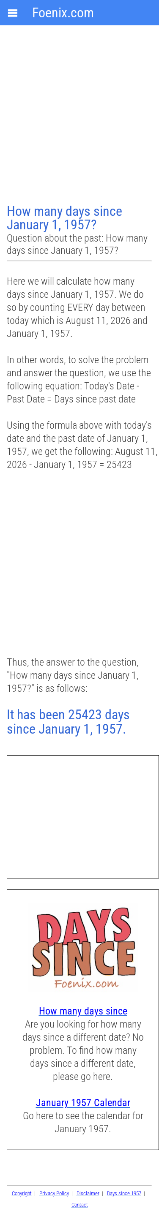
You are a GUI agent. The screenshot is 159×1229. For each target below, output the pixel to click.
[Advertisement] (79, 115)
